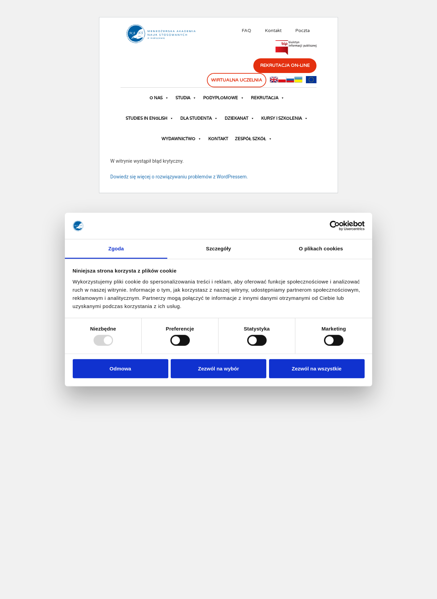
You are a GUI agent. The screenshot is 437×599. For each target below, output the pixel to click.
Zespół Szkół (253, 139)
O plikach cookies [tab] (321, 248)
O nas (159, 98)
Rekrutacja (267, 98)
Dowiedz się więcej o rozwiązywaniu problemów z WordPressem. (179, 176)
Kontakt (273, 30)
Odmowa (120, 368)
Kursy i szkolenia (284, 118)
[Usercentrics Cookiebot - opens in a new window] (335, 226)
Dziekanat (239, 118)
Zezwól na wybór (218, 368)
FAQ (246, 30)
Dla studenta (199, 118)
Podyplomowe (223, 98)
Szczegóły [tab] (218, 248)
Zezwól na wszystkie (317, 368)
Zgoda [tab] (116, 248)
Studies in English (149, 118)
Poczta (302, 30)
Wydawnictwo (181, 139)
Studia (185, 98)
